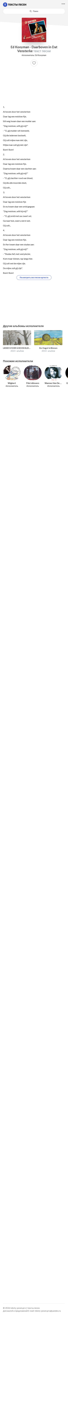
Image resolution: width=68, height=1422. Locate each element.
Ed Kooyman (40, 55)
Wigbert (12, 383)
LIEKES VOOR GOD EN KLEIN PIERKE (17, 348)
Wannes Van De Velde (53, 383)
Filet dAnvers (32, 383)
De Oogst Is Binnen (48, 348)
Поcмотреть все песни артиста (34, 277)
